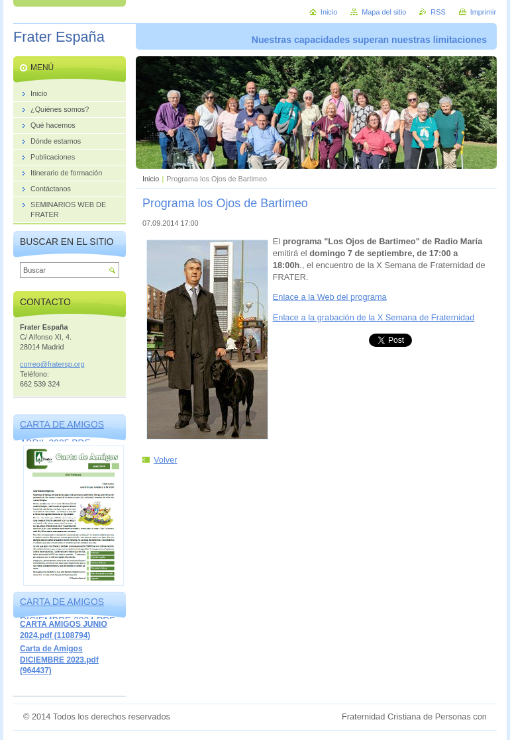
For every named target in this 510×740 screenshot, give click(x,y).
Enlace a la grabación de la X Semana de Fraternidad (373, 317)
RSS (438, 12)
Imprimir (483, 12)
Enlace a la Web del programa (330, 297)
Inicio (150, 179)
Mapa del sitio (384, 12)
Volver (166, 460)
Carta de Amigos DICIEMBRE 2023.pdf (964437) (59, 659)
